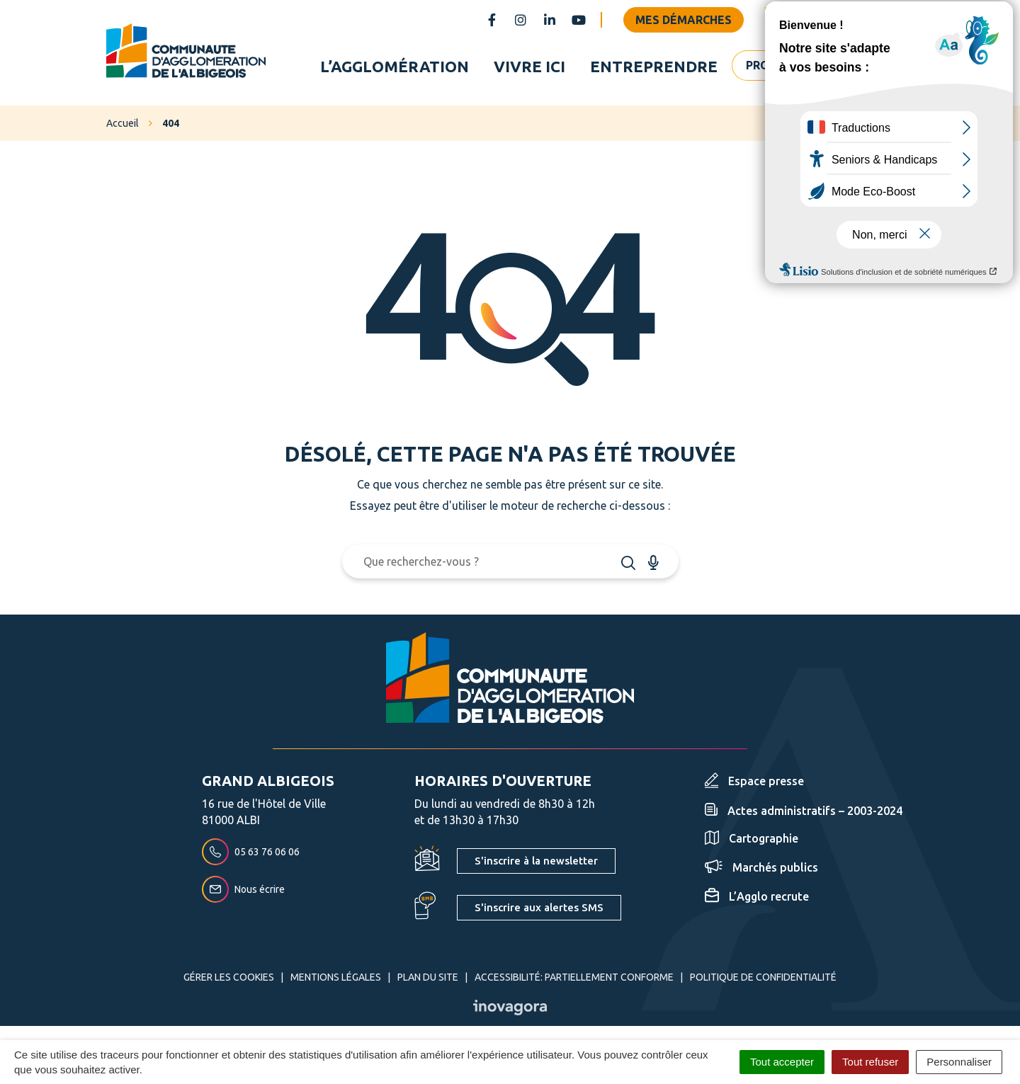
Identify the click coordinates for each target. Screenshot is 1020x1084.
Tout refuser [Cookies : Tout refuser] (870, 1062)
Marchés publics (761, 867)
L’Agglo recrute (757, 896)
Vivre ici (529, 66)
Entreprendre (654, 66)
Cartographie (751, 839)
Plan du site (427, 977)
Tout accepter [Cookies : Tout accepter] (782, 1062)
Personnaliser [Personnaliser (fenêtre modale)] (959, 1062)
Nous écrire (243, 890)
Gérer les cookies (228, 977)
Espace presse (754, 781)
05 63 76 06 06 (251, 852)
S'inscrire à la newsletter (536, 861)
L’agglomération (394, 66)
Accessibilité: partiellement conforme (574, 977)
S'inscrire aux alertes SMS (539, 907)
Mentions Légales (335, 977)
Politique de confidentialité (763, 977)
